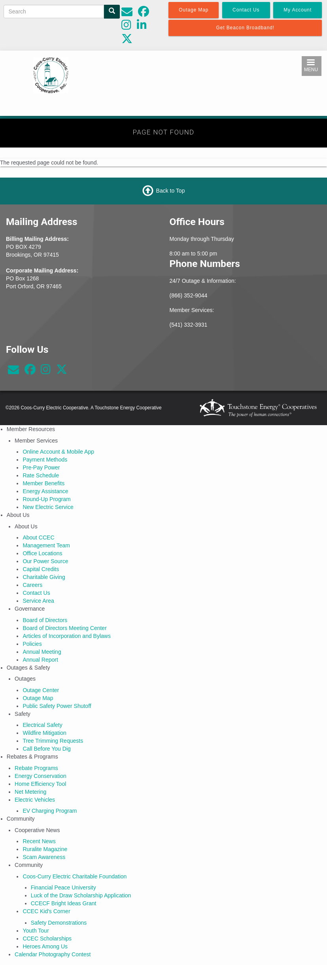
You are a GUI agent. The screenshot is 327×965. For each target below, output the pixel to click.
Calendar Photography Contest (53, 954)
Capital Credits (41, 569)
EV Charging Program (50, 811)
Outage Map (38, 698)
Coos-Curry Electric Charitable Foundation (75, 876)
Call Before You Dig (46, 749)
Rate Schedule (41, 475)
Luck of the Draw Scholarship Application (81, 895)
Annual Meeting (42, 652)
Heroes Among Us (45, 946)
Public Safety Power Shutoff (57, 706)
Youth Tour (36, 930)
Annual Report (40, 660)
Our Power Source (45, 561)
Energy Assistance (45, 491)
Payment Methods (45, 459)
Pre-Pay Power (41, 467)
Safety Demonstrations (59, 923)
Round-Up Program (46, 499)
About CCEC (38, 537)
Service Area (38, 601)
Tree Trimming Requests (53, 741)
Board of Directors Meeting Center (64, 628)
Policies (32, 644)
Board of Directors (45, 620)
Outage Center (41, 690)
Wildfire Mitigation (44, 733)
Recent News (39, 841)
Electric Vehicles (35, 800)
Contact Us (36, 593)
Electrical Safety (42, 725)
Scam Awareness (44, 857)
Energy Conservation (40, 776)
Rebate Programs (36, 768)
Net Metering (30, 792)
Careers (32, 585)
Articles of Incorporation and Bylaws (67, 636)
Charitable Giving (44, 577)
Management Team (46, 545)
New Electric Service (48, 507)
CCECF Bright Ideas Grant (63, 903)
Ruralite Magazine (45, 849)
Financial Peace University (63, 887)
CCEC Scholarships (47, 938)
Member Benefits (43, 483)
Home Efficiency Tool (40, 784)
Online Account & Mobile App (58, 451)
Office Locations (42, 553)
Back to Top (170, 190)
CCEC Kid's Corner (46, 911)
